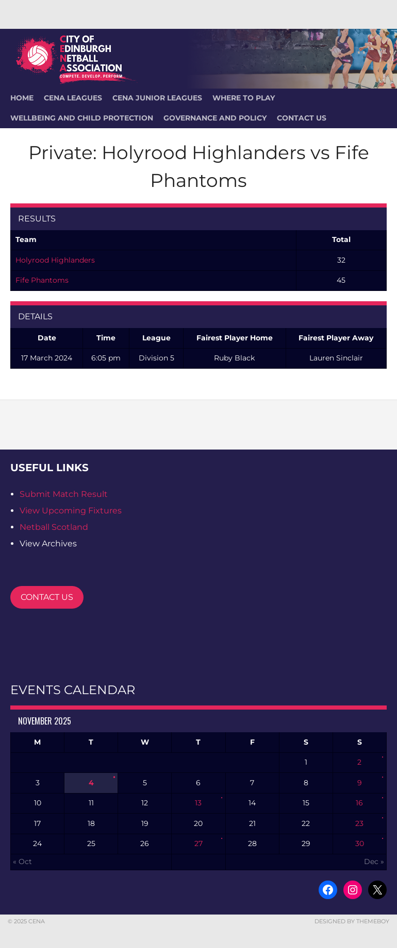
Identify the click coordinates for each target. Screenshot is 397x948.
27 (198, 843)
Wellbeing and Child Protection (81, 118)
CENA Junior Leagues (157, 97)
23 (359, 823)
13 (198, 802)
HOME (22, 97)
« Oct (22, 861)
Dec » (374, 861)
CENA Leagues (73, 97)
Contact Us (301, 118)
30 (359, 843)
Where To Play (243, 97)
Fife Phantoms (42, 280)
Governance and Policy (215, 118)
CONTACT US (47, 597)
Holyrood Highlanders (55, 260)
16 (359, 802)
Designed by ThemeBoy (352, 921)
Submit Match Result (64, 494)
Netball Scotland (54, 527)
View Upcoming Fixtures (71, 510)
